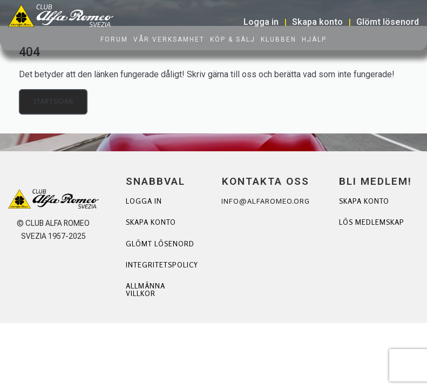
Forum (114, 39)
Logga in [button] (261, 22)
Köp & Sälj (232, 39)
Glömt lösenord (147, 248)
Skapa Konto (366, 201)
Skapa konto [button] (317, 22)
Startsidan (54, 102)
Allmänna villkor (146, 299)
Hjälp (314, 39)
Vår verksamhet (169, 39)
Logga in (145, 201)
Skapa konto (153, 222)
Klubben (278, 39)
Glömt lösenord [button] (387, 22)
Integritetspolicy (164, 273)
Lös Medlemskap (365, 226)
